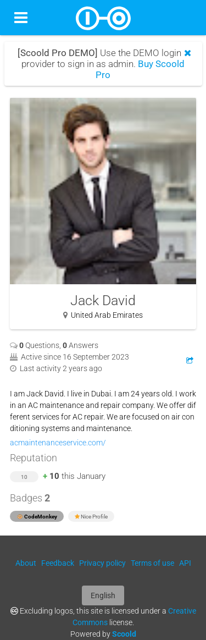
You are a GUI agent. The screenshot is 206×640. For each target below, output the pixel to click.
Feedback (57, 563)
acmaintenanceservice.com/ (58, 442)
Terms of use (152, 563)
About (25, 563)
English (103, 595)
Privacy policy (102, 563)
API (185, 563)
